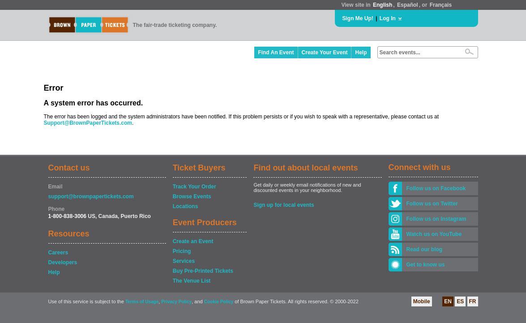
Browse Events (192, 196)
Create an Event (193, 241)
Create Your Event (325, 52)
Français (441, 5)
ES (460, 301)
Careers (58, 252)
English (382, 5)
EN (448, 301)
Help (361, 52)
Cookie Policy (219, 301)
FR (472, 301)
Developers (62, 262)
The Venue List (192, 281)
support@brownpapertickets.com (91, 196)
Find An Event (276, 52)
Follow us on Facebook (436, 188)
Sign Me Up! (357, 18)
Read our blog (424, 249)
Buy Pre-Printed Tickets (203, 271)
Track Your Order (194, 186)
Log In (388, 18)
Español (407, 5)
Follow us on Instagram (436, 219)
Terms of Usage (141, 301)
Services (184, 261)
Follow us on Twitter (432, 204)
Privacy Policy (176, 301)
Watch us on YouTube (434, 234)
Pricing (182, 251)
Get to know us (425, 265)
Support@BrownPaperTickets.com (88, 123)
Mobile (421, 301)
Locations (185, 206)
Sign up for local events (283, 205)
